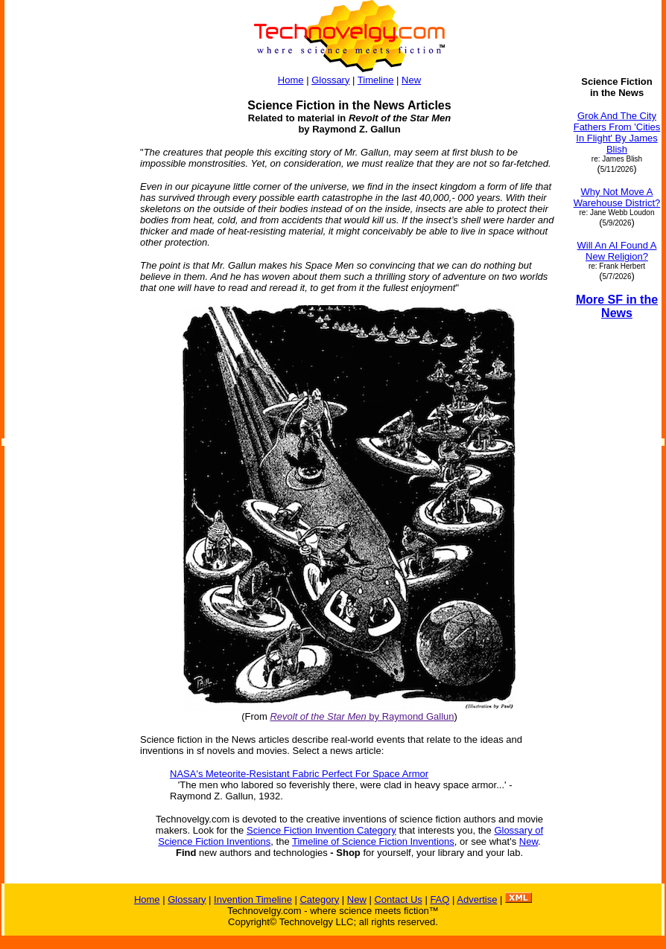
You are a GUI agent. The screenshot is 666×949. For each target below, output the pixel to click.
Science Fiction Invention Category (321, 830)
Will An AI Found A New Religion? (617, 251)
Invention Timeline (253, 899)
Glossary (330, 80)
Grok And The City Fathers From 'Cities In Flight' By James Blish (617, 132)
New (411, 80)
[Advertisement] (65, 299)
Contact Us (398, 899)
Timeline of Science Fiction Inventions (373, 841)
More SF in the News (617, 306)
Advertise (477, 899)
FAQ (439, 899)
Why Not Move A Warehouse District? (617, 197)
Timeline (376, 80)
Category (319, 899)
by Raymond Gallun (362, 716)
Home (291, 80)
